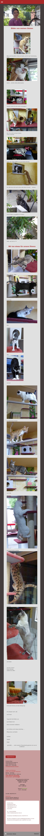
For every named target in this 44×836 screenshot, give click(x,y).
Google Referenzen (11, 756)
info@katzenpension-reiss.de (12, 766)
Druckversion (8, 833)
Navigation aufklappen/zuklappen (22, 2)
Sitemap (14, 833)
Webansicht (36, 833)
